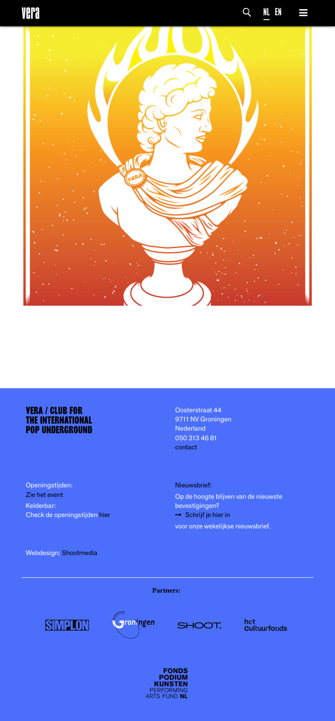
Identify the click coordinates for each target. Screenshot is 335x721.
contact (186, 447)
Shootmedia (80, 553)
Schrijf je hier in (207, 515)
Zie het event (44, 495)
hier (104, 515)
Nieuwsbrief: (193, 485)
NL (266, 12)
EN (278, 12)
